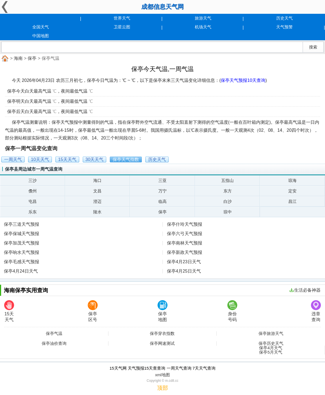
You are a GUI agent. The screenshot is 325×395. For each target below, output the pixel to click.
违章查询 (316, 311)
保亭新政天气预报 (184, 252)
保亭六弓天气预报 (184, 233)
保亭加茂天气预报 (21, 243)
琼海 (292, 180)
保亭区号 (93, 311)
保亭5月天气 (270, 352)
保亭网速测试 (162, 343)
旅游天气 (203, 18)
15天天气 (9, 311)
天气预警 (284, 27)
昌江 (292, 201)
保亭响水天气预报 (21, 252)
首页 (4, 58)
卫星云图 (122, 27)
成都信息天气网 (162, 6)
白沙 (227, 201)
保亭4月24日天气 (21, 271)
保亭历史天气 (271, 343)
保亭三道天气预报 (21, 224)
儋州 (32, 191)
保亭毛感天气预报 (21, 261)
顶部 (162, 388)
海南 (18, 58)
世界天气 (122, 18)
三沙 (32, 180)
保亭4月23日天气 (184, 261)
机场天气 (203, 27)
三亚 (162, 180)
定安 (292, 191)
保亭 (32, 58)
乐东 (32, 211)
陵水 (97, 211)
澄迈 (97, 201)
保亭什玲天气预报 (184, 224)
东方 (227, 191)
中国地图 (40, 35)
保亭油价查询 (54, 343)
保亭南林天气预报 (184, 243)
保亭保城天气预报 (21, 233)
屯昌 (32, 201)
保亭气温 (54, 333)
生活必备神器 (305, 290)
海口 (97, 180)
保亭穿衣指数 (162, 333)
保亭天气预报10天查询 (243, 80)
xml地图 (162, 374)
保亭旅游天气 (271, 333)
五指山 (227, 180)
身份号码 (232, 311)
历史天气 (284, 18)
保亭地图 (162, 311)
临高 (162, 201)
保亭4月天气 (270, 348)
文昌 (97, 191)
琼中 (227, 211)
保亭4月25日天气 (184, 271)
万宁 (162, 191)
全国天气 (40, 27)
